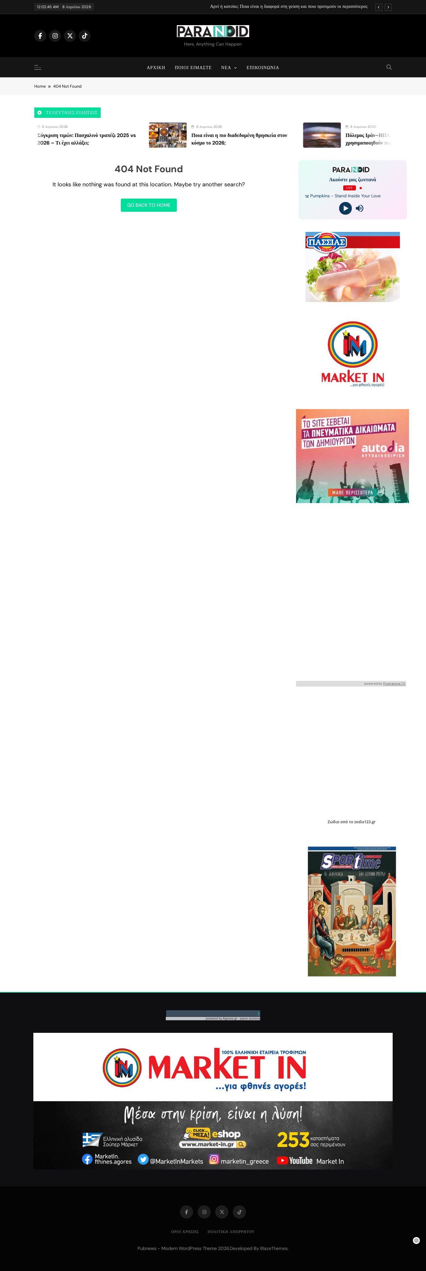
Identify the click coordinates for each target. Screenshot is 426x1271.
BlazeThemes (274, 1248)
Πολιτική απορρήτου (231, 1231)
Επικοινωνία (263, 67)
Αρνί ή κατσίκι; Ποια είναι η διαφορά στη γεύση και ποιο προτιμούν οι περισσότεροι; (289, 6)
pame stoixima (250, 1018)
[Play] (346, 208)
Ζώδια (333, 822)
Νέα (226, 67)
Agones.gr (230, 1018)
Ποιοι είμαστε (193, 67)
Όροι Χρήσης (185, 1231)
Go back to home (149, 205)
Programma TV (394, 684)
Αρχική (156, 67)
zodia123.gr (365, 822)
